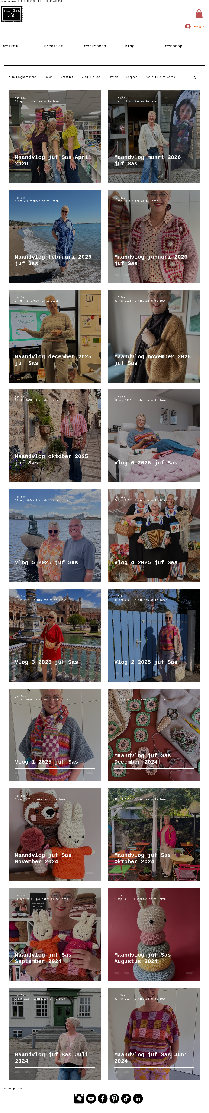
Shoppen (131, 77)
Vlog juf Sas (91, 77)
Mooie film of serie (160, 77)
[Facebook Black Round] (103, 1099)
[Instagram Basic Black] (79, 1099)
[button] (199, 13)
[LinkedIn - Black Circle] (138, 1099)
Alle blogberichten (22, 77)
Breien (113, 77)
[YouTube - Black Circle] (91, 1099)
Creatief (67, 77)
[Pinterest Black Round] (114, 1099)
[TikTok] (126, 1099)
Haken (48, 77)
